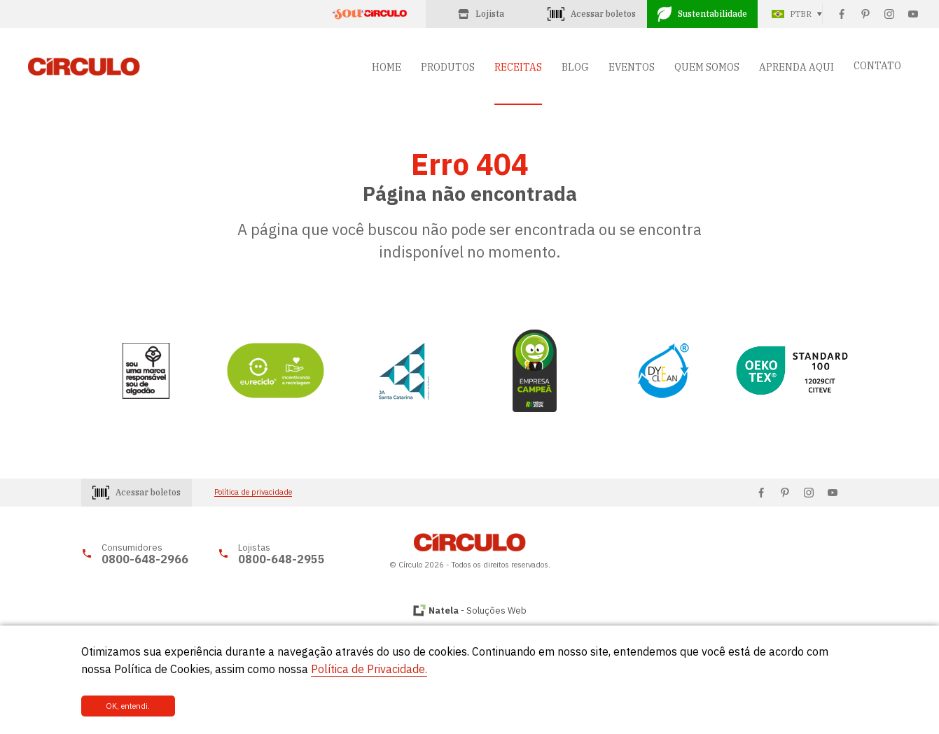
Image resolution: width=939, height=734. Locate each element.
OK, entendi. (128, 706)
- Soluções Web (478, 610)
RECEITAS (518, 67)
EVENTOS (631, 67)
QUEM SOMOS (706, 67)
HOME (386, 67)
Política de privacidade (253, 492)
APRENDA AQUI (796, 67)
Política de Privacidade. (369, 669)
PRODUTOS (448, 67)
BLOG (575, 67)
